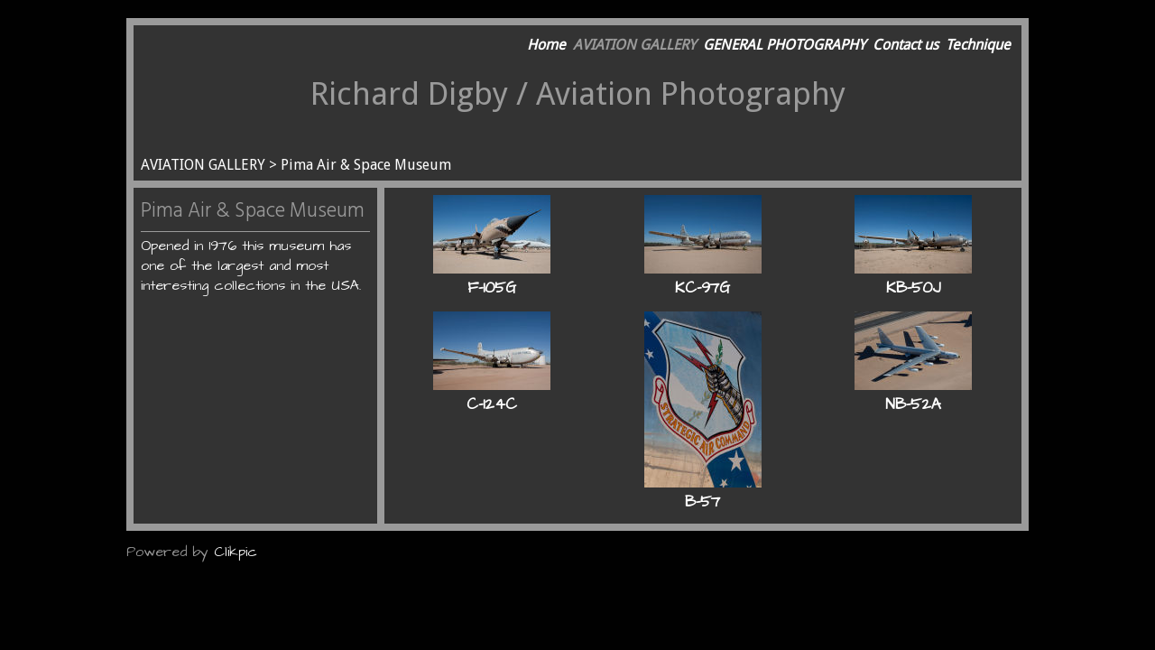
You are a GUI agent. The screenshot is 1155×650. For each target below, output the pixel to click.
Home (546, 44)
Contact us (905, 44)
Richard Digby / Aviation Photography (577, 93)
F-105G (491, 288)
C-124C (492, 404)
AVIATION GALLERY (634, 44)
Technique (978, 44)
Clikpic (235, 552)
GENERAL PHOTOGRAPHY (784, 44)
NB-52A (913, 404)
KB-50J (913, 288)
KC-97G (702, 288)
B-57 (702, 502)
